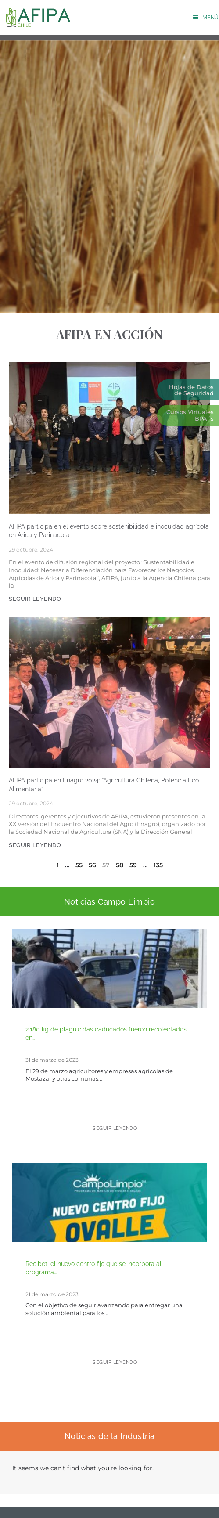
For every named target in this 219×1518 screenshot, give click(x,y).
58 (119, 865)
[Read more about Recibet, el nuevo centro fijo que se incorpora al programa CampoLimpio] (109, 1366)
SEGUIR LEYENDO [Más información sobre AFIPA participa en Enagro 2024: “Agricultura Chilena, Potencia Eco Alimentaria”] (35, 845)
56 (92, 865)
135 (158, 865)
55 (79, 865)
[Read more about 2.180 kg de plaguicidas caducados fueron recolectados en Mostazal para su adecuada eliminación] (109, 1132)
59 (133, 865)
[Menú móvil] (206, 17)
